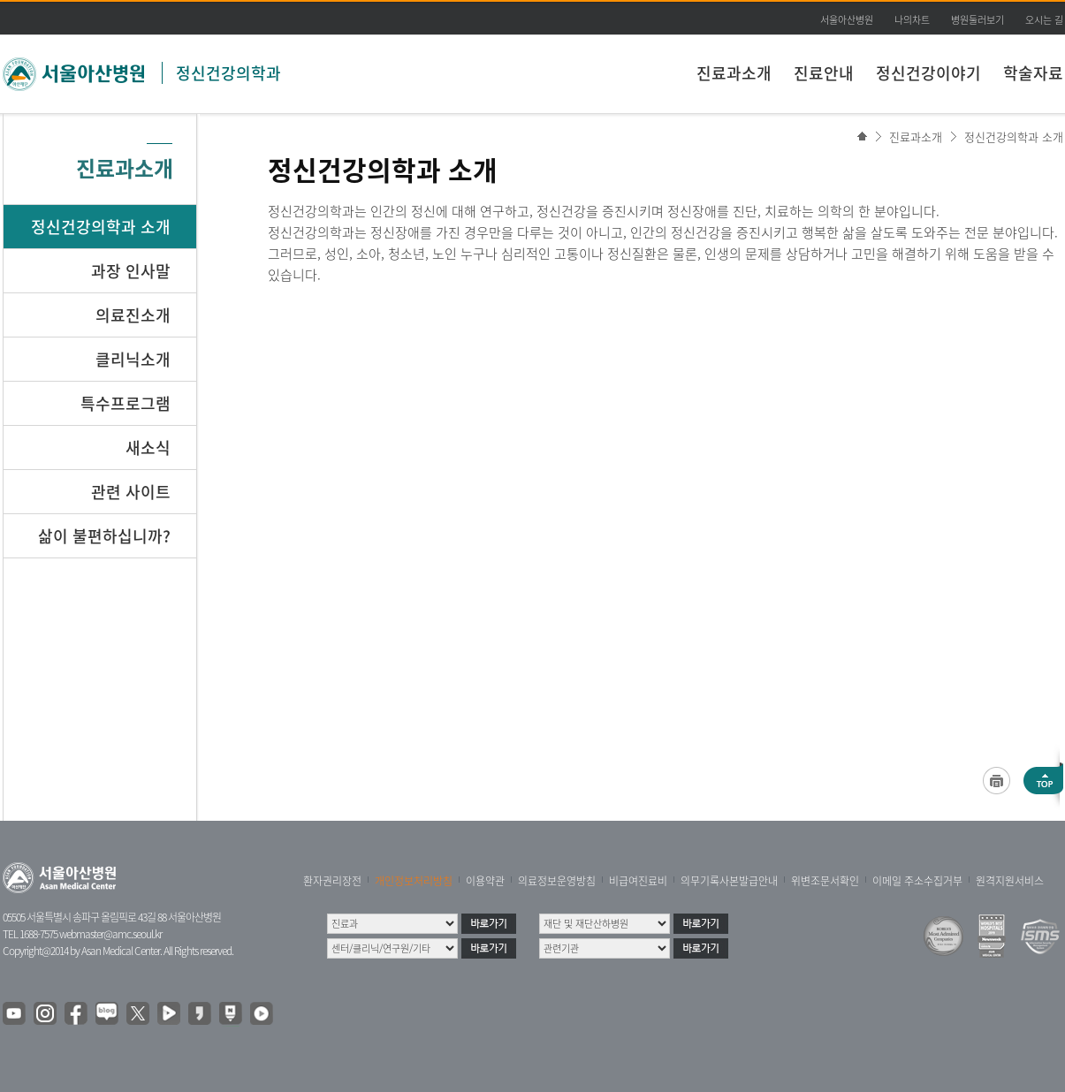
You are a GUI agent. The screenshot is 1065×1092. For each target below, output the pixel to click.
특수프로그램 (125, 403)
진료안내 (824, 73)
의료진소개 (133, 315)
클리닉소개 (133, 359)
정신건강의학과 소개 (1013, 136)
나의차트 (912, 19)
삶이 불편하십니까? (104, 536)
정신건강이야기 (928, 73)
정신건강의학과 (228, 73)
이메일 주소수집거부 (917, 881)
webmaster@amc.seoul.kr (110, 934)
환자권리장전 (332, 881)
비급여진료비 (638, 881)
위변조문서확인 (825, 881)
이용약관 (485, 881)
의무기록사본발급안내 (729, 881)
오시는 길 (1044, 19)
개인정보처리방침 (414, 881)
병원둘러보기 (977, 19)
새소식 (148, 447)
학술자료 (1033, 73)
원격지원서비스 (1010, 881)
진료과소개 (734, 73)
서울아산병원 (846, 19)
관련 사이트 (131, 492)
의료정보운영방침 (557, 881)
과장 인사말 (131, 271)
